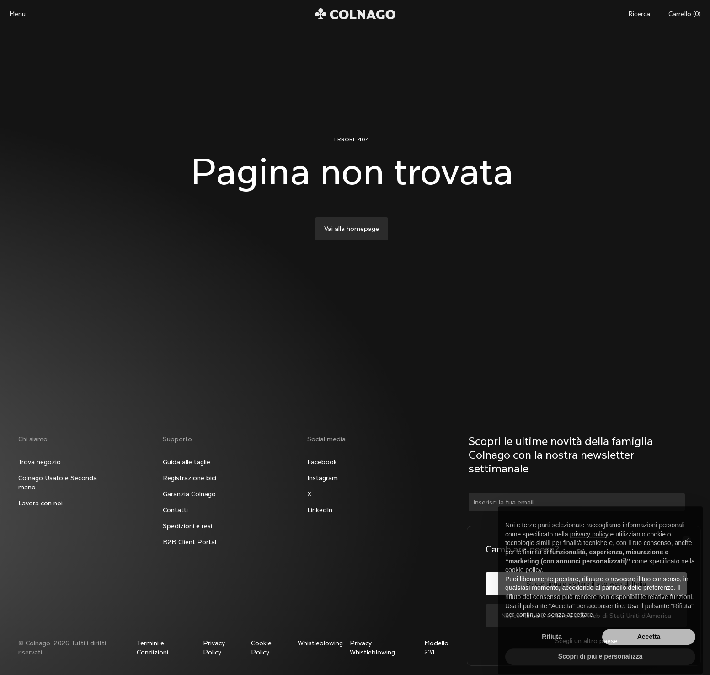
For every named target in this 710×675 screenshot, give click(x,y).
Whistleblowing (320, 643)
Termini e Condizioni (152, 647)
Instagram (322, 478)
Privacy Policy (214, 647)
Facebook (322, 462)
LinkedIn (319, 510)
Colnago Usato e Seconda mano (57, 482)
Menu (17, 14)
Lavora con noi (40, 503)
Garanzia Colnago (189, 494)
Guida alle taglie (186, 462)
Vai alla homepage (351, 229)
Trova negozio (39, 462)
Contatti (175, 510)
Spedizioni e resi (187, 526)
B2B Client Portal (189, 542)
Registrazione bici (189, 478)
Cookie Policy (261, 647)
